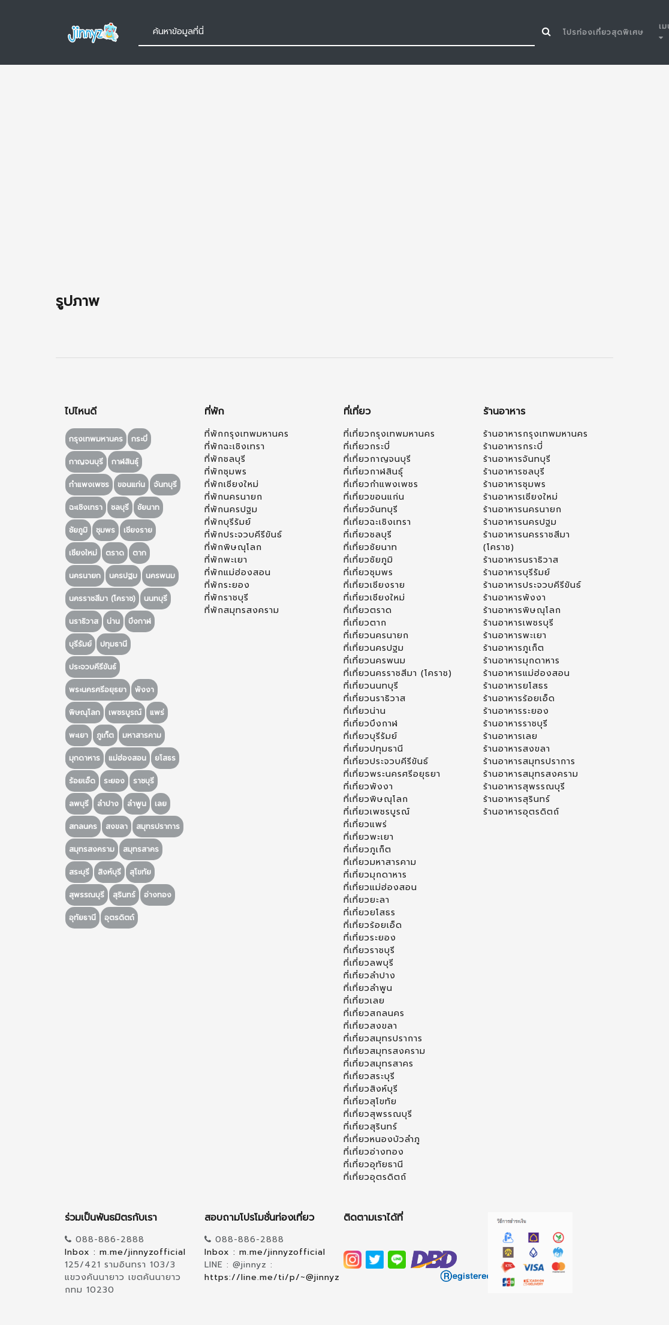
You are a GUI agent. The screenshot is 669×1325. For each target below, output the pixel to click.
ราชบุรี (143, 781)
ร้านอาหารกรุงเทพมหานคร (535, 434)
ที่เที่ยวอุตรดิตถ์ (374, 1177)
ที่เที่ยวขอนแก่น (374, 497)
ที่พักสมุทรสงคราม (241, 610)
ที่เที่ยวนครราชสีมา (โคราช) (397, 673)
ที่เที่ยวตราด (367, 610)
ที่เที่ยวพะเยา (368, 837)
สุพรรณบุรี (86, 895)
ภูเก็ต (105, 735)
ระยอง (114, 781)
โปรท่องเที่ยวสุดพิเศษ (603, 32)
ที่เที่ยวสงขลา (370, 1026)
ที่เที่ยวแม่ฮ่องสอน (380, 887)
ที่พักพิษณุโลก (233, 547)
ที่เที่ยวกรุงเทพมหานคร (389, 434)
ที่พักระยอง (227, 585)
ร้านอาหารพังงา (514, 597)
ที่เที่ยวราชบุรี (369, 950)
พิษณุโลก (84, 712)
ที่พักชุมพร (225, 471)
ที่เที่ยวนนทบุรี (371, 686)
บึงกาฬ (139, 621)
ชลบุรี (120, 507)
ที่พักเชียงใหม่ (231, 484)
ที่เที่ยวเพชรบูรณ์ (376, 812)
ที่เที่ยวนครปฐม (373, 648)
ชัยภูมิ (78, 530)
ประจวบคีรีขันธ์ (92, 667)
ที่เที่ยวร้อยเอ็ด (372, 925)
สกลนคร (83, 826)
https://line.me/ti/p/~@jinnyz (272, 1277)
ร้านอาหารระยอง (516, 711)
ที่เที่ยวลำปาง (369, 975)
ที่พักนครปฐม (231, 509)
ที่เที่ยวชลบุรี (367, 534)
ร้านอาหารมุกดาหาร (521, 660)
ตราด (115, 553)
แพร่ (157, 712)
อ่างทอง (157, 895)
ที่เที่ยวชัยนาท (370, 547)
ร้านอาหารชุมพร (514, 484)
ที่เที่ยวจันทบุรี (370, 509)
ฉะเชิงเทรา (86, 507)
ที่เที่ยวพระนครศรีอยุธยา (392, 774)
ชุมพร (105, 530)
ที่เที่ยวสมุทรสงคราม (384, 1051)
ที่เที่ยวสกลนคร (374, 1013)
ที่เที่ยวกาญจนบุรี (377, 459)
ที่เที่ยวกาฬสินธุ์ (373, 471)
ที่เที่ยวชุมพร (368, 572)
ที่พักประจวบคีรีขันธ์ (243, 534)
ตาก (139, 553)
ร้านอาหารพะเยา (515, 635)
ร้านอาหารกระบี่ (513, 446)
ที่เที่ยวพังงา (368, 786)
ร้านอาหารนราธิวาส (521, 560)
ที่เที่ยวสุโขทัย (370, 1101)
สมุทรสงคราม (91, 849)
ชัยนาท (148, 507)
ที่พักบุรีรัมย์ (227, 522)
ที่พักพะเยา (226, 560)
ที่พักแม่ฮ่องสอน (237, 572)
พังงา (144, 689)
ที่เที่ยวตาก (365, 623)
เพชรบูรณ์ (125, 712)
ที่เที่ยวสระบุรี (369, 1076)
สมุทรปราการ (158, 826)
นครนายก (85, 575)
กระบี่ (139, 439)
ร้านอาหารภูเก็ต (513, 648)
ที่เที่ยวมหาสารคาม (380, 862)
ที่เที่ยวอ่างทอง (373, 1152)
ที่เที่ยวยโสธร (369, 912)
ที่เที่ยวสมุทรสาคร (378, 1063)
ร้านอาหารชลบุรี (514, 471)
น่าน (113, 621)
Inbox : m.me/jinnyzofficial (125, 1252)
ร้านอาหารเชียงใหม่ (520, 497)
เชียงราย (137, 530)
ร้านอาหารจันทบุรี (517, 459)
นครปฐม (123, 575)
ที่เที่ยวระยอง (369, 938)
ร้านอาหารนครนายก (522, 509)
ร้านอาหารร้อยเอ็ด (519, 698)
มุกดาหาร (84, 758)
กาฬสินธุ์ (125, 461)
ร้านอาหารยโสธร (516, 686)
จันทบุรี (165, 484)
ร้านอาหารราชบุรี (515, 723)
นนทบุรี (155, 598)
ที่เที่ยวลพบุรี (368, 963)
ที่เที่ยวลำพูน (368, 988)
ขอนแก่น (131, 484)
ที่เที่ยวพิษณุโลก (375, 799)
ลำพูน (136, 803)
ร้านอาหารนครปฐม (520, 522)
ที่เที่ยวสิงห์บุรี (370, 1089)
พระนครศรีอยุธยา (97, 689)
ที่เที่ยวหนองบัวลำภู (381, 1139)
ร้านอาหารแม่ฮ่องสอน (526, 673)
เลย (161, 803)
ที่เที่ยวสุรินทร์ (370, 1126)
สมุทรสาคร (141, 849)
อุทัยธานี (82, 917)
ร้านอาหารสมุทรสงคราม (530, 774)
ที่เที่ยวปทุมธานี (373, 749)
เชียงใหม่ (83, 553)
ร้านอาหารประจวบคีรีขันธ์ (532, 585)
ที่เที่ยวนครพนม (374, 660)
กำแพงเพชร (89, 484)
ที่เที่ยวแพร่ (365, 824)
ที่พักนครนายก (233, 497)
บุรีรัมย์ (80, 644)
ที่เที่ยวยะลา (366, 900)
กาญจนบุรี (86, 461)
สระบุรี (79, 872)
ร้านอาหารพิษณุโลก (522, 610)
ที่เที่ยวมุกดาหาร (375, 875)
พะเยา (78, 735)
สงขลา (117, 826)
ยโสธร (165, 758)
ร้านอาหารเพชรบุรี (518, 623)
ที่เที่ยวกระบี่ (366, 446)
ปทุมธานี (113, 644)
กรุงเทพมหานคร (96, 439)
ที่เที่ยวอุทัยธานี (373, 1164)
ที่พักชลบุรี (225, 459)
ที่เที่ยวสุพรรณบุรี (377, 1114)
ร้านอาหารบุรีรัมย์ (516, 572)
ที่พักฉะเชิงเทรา (234, 446)
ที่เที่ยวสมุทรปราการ (383, 1038)
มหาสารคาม (141, 735)
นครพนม (160, 575)
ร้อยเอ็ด (82, 781)
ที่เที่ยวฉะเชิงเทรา (377, 522)
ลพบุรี (79, 803)
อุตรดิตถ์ (119, 917)
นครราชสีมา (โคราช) (102, 598)
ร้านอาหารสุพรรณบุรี (524, 786)
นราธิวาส (83, 621)
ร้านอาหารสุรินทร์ (516, 799)
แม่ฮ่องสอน (127, 758)
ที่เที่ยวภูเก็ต (367, 849)
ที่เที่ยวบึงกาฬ (370, 723)
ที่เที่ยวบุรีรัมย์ (370, 736)
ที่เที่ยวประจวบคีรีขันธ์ (386, 761)
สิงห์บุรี (109, 872)
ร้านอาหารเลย (510, 736)
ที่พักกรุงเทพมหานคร (246, 434)
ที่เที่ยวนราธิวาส (374, 698)
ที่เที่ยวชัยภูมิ (368, 560)
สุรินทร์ (124, 895)
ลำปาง (108, 803)
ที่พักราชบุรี (226, 597)
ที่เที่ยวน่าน (364, 711)
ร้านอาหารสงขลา (516, 749)
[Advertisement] (334, 179)
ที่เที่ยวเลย (364, 1000)
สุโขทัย (140, 872)
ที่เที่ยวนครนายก (376, 635)
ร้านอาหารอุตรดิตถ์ (521, 812)
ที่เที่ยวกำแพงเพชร (380, 484)
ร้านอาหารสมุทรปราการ (529, 761)
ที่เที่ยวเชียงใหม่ (374, 597)
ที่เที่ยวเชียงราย (374, 585)
